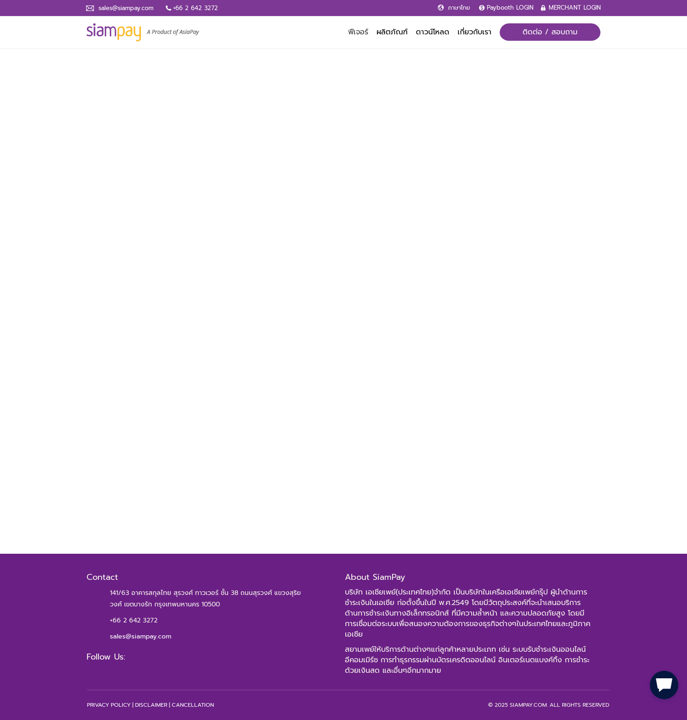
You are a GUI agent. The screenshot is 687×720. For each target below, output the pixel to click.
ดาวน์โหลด (432, 32)
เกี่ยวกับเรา (474, 32)
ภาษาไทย (459, 7)
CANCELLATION (193, 705)
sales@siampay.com (125, 8)
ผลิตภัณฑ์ (392, 32)
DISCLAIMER (151, 705)
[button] (664, 683)
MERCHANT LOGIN (575, 7)
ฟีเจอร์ (358, 32)
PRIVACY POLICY (109, 705)
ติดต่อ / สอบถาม (550, 32)
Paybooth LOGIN (510, 7)
